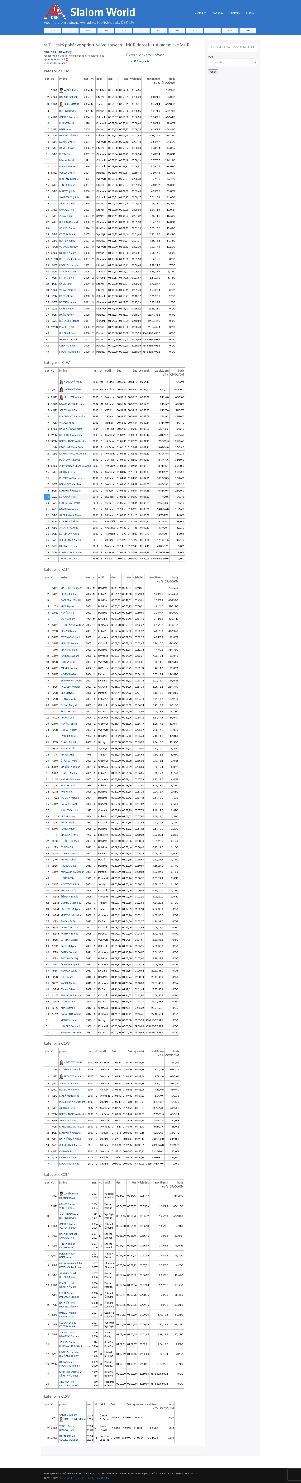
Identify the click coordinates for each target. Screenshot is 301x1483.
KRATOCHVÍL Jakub (71, 915)
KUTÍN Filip (65, 154)
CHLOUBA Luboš (68, 1385)
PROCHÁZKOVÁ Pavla (71, 447)
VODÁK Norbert (67, 290)
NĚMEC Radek (68, 674)
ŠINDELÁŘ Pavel (69, 834)
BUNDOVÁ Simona (69, 1089)
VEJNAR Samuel (70, 643)
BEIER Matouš (71, 103)
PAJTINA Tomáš (69, 933)
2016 (230, 30)
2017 (212, 30)
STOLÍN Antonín (68, 271)
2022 (123, 30)
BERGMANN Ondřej (71, 680)
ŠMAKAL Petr (66, 209)
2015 (248, 30)
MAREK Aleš (67, 754)
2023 (105, 30)
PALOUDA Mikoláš (71, 686)
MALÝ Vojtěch (67, 191)
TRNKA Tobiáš (67, 185)
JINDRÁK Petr (66, 1381)
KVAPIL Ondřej (67, 141)
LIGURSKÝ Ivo (68, 878)
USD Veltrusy (64, 52)
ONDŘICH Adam (68, 117)
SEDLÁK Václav (69, 729)
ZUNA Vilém (66, 215)
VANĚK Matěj (71, 89)
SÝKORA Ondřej (69, 958)
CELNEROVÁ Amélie (70, 540)
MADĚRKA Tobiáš (70, 766)
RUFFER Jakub (67, 240)
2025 (70, 30)
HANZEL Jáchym (68, 135)
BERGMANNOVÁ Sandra (72, 441)
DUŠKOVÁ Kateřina (69, 459)
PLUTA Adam (68, 828)
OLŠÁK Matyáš (69, 705)
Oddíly (250, 12)
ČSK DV (193, 1473)
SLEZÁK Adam (67, 333)
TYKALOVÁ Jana (68, 558)
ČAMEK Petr (65, 283)
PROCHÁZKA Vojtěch (72, 625)
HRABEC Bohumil (70, 1026)
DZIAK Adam (68, 1001)
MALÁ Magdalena (69, 1095)
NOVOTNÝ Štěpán (70, 884)
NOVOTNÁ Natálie (69, 509)
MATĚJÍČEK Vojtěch (71, 587)
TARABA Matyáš (70, 797)
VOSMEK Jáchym (68, 246)
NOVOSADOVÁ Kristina (71, 404)
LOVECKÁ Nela (67, 496)
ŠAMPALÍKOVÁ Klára (70, 428)
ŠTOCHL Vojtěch (70, 841)
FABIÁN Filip (67, 847)
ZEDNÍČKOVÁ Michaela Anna (75, 465)
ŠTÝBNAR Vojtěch (70, 637)
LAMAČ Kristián (69, 927)
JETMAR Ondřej (69, 939)
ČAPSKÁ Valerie (68, 1157)
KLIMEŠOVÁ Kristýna (70, 552)
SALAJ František (68, 97)
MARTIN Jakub (69, 649)
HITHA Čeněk (66, 277)
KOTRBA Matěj (67, 234)
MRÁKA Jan (67, 717)
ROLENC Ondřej (67, 111)
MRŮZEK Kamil (69, 1020)
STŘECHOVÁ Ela (68, 410)
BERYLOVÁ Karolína (70, 484)
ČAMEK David (66, 148)
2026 (52, 30)
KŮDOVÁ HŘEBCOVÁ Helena (74, 1346)
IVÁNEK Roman (69, 668)
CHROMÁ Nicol (67, 1151)
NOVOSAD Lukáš (68, 166)
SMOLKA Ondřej (69, 736)
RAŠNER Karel (67, 1198)
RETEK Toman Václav (70, 1263)
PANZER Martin (69, 631)
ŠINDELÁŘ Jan (69, 594)
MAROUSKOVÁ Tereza (71, 1126)
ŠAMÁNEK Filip (69, 921)
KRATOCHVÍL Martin (75, 1419)
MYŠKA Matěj (68, 890)
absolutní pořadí (56, 63)
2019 (176, 30)
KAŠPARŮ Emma (68, 546)
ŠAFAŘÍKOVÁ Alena (70, 515)
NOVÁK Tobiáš (69, 723)
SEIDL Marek (67, 977)
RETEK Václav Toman (70, 259)
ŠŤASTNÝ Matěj (68, 253)
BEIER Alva (65, 129)
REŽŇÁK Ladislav (69, 1355)
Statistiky (217, 12)
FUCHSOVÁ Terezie (69, 502)
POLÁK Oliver (68, 989)
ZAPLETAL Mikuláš (71, 600)
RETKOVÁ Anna (72, 397)
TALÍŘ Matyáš (68, 946)
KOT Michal (67, 791)
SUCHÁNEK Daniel (69, 178)
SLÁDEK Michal (69, 773)
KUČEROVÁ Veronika (70, 478)
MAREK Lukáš (68, 859)
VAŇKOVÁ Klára (72, 389)
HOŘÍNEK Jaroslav (69, 265)
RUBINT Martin (67, 123)
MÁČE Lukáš (67, 822)
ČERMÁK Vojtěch (70, 964)
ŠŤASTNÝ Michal (68, 1375)
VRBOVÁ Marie (67, 1120)
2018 (194, 30)
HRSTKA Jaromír (68, 339)
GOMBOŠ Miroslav (71, 902)
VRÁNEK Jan (68, 816)
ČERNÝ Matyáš (67, 345)
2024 (88, 30)
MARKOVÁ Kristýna (70, 490)
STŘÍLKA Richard (68, 222)
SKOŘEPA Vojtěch (69, 197)
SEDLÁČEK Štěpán (69, 320)
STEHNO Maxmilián (71, 1032)
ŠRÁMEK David (69, 711)
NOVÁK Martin (67, 160)
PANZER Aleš (68, 785)
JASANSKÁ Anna (68, 527)
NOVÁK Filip (67, 612)
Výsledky (200, 12)
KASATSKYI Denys (70, 779)
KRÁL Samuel (66, 308)
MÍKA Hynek (67, 606)
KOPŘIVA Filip (66, 296)
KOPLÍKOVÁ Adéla (69, 533)
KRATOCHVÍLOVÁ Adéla (72, 453)
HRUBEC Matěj (69, 865)
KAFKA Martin (68, 983)
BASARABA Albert (71, 1014)
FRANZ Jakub (68, 699)
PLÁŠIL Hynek (66, 327)
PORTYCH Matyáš (70, 909)
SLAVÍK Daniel (68, 742)
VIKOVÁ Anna (66, 422)
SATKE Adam (68, 618)
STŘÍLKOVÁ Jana (68, 1083)
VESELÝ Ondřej (67, 172)
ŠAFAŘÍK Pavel (69, 804)
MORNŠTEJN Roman (70, 1372)
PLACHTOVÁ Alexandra (72, 416)
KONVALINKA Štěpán (72, 871)
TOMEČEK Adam (70, 655)
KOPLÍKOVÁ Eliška (69, 521)
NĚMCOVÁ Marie (73, 381)
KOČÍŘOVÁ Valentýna (71, 435)
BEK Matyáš (67, 692)
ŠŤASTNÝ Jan (66, 203)
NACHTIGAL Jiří (69, 810)
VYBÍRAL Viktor (69, 853)
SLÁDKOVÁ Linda (69, 1439)
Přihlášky (234, 12)
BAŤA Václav (66, 314)
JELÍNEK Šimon (67, 228)
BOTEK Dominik (67, 302)
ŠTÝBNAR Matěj (69, 760)
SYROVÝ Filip (68, 662)
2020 (159, 30)
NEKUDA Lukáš (69, 970)
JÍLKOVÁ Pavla (67, 472)
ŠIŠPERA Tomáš (69, 896)
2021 (141, 30)
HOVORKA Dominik (69, 351)
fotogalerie (141, 61)
